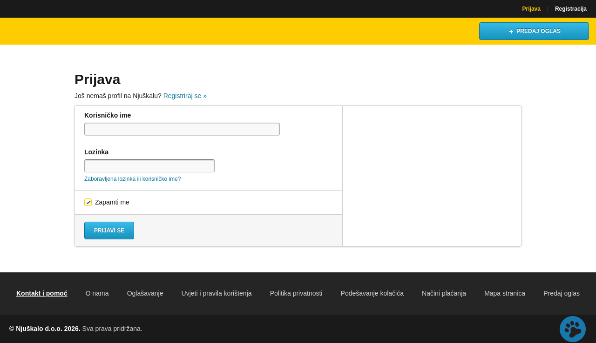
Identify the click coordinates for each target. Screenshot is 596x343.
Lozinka (96, 152)
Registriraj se (185, 95)
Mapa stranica (504, 293)
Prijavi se (109, 230)
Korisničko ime (107, 115)
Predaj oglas (561, 293)
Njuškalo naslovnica (49, 31)
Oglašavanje (145, 293)
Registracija (571, 9)
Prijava (531, 9)
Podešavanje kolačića (372, 293)
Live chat (573, 329)
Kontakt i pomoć (42, 293)
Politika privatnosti (296, 293)
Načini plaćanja (444, 293)
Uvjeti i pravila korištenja (217, 293)
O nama (97, 293)
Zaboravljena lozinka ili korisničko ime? (132, 179)
